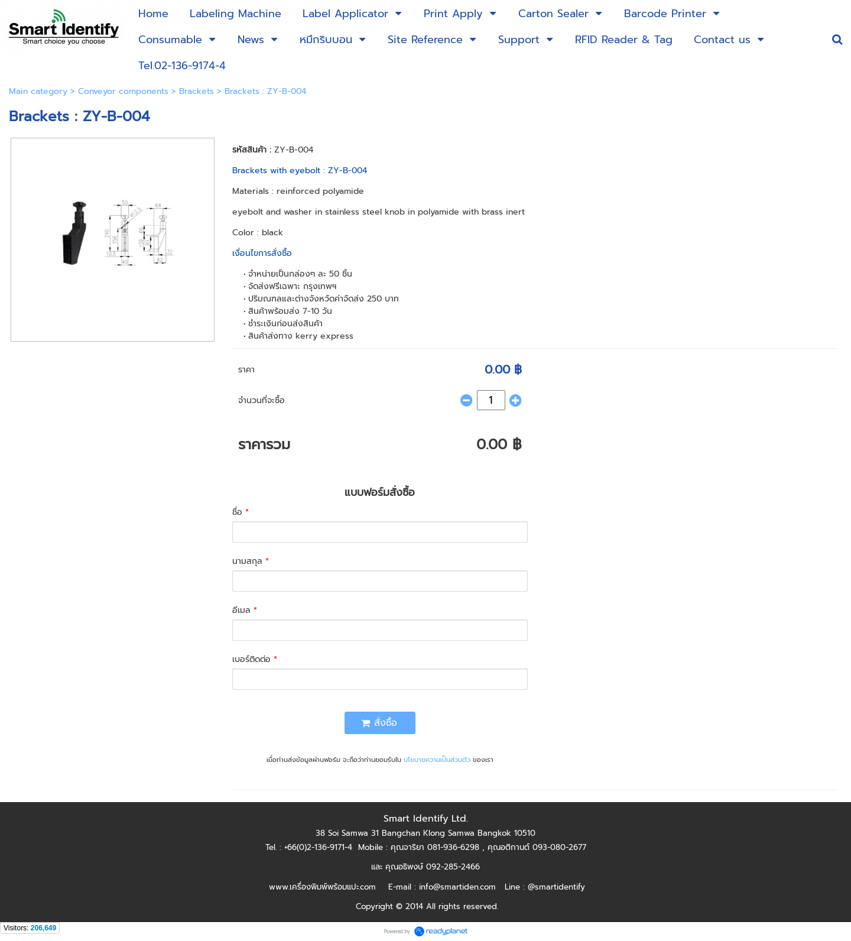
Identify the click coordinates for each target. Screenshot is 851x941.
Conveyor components (123, 91)
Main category (38, 91)
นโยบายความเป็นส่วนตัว (437, 760)
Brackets (196, 91)
